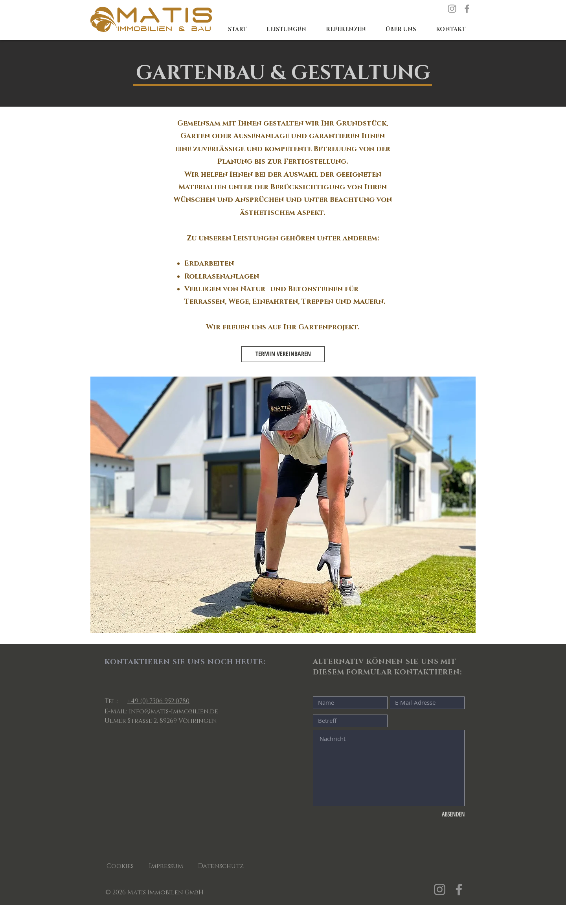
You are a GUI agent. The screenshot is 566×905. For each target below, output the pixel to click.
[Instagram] (452, 8)
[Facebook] (466, 8)
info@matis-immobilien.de (173, 711)
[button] (286, 29)
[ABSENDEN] (438, 815)
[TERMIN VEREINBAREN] (283, 354)
